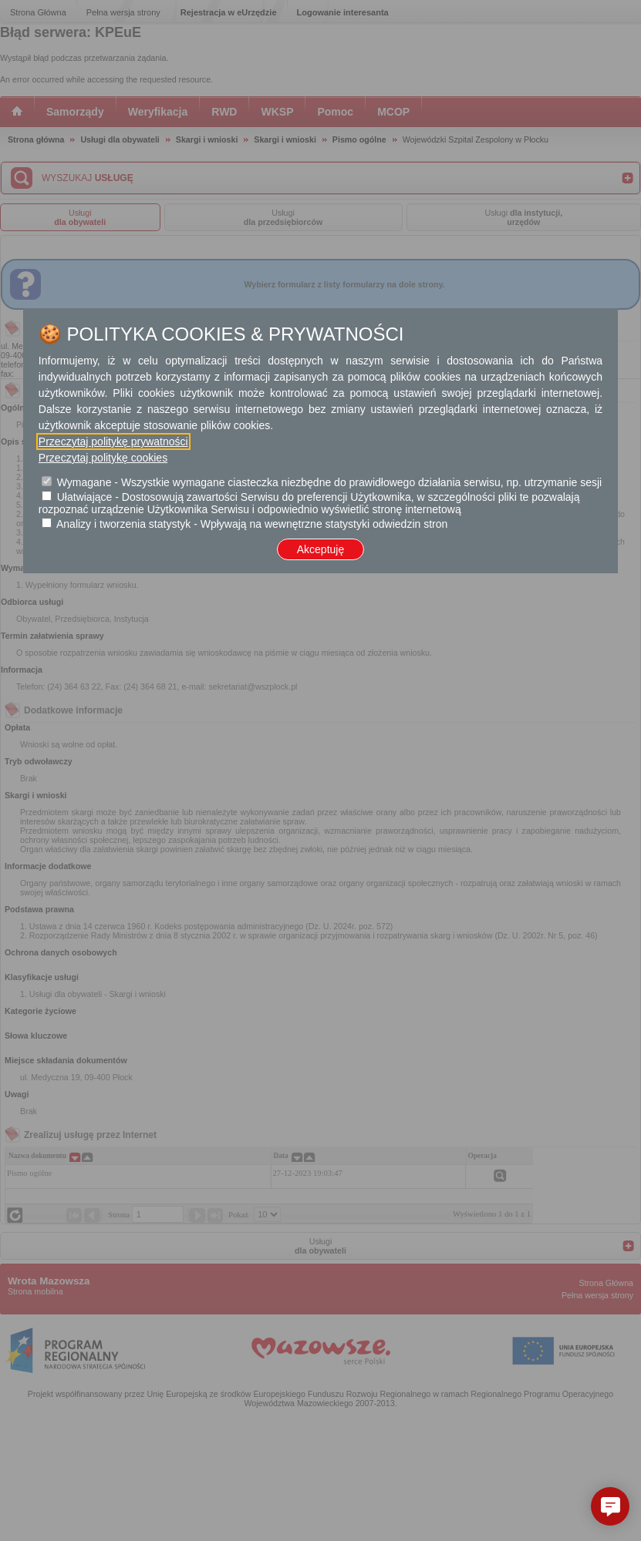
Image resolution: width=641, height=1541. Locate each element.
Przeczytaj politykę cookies (103, 458)
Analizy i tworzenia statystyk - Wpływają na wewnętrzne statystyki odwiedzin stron (251, 524)
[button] (610, 1506)
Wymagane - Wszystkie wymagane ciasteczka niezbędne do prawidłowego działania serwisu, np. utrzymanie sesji (329, 482)
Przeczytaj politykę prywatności (113, 441)
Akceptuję (320, 549)
